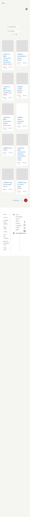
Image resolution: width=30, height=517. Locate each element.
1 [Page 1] (21, 200)
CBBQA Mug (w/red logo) (7, 183)
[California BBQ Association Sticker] (8, 109)
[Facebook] (25, 222)
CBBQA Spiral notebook (20, 119)
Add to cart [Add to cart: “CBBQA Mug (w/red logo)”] (5, 190)
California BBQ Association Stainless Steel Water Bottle (21, 153)
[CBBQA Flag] (8, 139)
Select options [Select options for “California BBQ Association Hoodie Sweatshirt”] (5, 67)
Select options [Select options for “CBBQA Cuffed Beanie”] (19, 96)
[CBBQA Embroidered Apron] (22, 46)
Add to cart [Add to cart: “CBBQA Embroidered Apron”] (19, 63)
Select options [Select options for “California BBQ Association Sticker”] (5, 129)
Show (10, 31)
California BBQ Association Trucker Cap (7, 90)
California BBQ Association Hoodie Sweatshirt (7, 58)
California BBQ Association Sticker (7, 120)
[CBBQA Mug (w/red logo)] (8, 174)
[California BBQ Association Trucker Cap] (8, 78)
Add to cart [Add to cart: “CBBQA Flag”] (5, 153)
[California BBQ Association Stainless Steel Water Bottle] (22, 139)
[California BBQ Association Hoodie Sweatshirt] (8, 46)
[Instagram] (25, 225)
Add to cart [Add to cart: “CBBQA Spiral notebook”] (19, 127)
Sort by (11, 26)
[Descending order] (22, 26)
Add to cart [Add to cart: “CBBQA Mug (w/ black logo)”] (19, 192)
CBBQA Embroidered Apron (21, 56)
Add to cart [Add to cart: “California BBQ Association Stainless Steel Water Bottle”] (19, 163)
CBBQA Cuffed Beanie (20, 89)
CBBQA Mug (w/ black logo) (21, 184)
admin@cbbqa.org (16, 233)
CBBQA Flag (7, 148)
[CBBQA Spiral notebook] (22, 109)
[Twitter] (25, 228)
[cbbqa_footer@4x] (8, 7)
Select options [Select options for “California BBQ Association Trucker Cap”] (5, 98)
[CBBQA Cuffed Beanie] (22, 78)
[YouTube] (25, 231)
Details (11, 66)
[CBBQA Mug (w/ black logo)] (22, 174)
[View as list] (16, 34)
